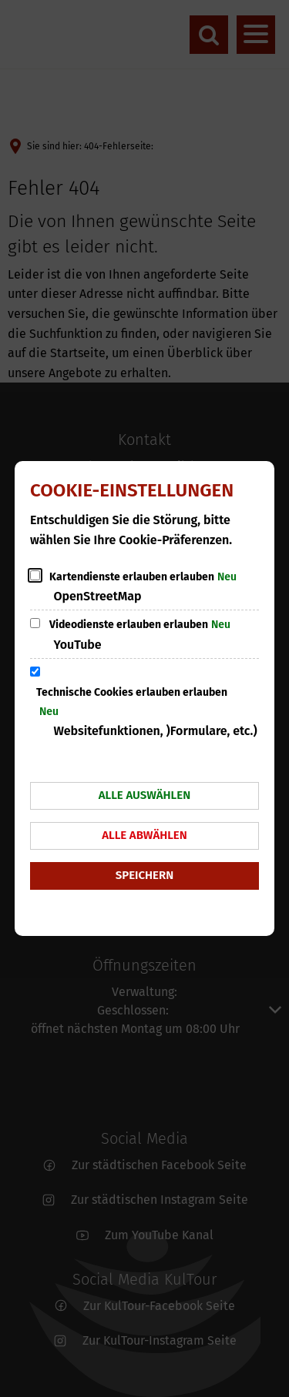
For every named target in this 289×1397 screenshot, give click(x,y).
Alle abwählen (144, 835)
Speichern (144, 875)
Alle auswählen (144, 795)
